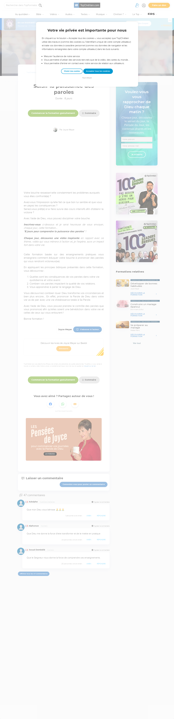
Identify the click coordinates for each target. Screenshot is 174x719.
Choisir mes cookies (72, 71)
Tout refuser (87, 78)
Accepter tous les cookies (98, 71)
